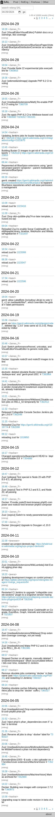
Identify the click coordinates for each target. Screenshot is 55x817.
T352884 (21, 777)
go (24, 12)
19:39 (4, 771)
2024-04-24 (10, 127)
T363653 (13, 70)
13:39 (4, 796)
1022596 (21, 281)
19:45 (4, 756)
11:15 (4, 421)
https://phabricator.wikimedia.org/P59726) (27, 676)
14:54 (4, 132)
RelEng (24, 2)
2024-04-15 (10, 447)
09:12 (4, 434)
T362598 (15, 427)
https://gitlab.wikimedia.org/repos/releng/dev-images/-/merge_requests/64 (27, 581)
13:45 (4, 147)
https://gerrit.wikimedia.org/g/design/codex (27, 324)
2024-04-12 (10, 468)
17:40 (4, 522)
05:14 (4, 589)
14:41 (4, 381)
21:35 (4, 731)
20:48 (4, 343)
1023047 (21, 262)
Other (46, 2)
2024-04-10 (10, 556)
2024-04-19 (10, 315)
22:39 (4, 540)
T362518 (9, 138)
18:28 (4, 29)
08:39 (4, 177)
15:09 (4, 203)
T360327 (36, 678)
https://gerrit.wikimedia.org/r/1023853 (27, 154)
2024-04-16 (10, 338)
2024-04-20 (10, 291)
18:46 (4, 486)
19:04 (4, 65)
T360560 (11, 117)
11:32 (4, 409)
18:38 (4, 78)
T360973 (9, 789)
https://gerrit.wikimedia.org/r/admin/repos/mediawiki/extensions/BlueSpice (27, 181)
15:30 (4, 368)
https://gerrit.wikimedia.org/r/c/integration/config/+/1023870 (27, 139)
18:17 (4, 499)
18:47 (4, 474)
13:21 (4, 396)
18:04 (4, 297)
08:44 (4, 162)
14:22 (4, 784)
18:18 (4, 111)
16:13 (4, 42)
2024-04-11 (10, 535)
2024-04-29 (10, 24)
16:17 (4, 453)
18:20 (4, 574)
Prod (15, 2)
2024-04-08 (10, 624)
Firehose (35, 2)
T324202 (21, 117)
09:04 (4, 226)
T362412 (44, 402)
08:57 (4, 655)
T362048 (17, 414)
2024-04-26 (10, 93)
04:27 (4, 606)
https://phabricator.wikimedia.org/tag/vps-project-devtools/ (27, 545)
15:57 (4, 356)
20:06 (4, 744)
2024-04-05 (10, 700)
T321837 (23, 233)
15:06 (4, 320)
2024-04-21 (10, 273)
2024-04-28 (10, 60)
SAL (5, 1)
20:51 (4, 562)
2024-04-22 (10, 244)
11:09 (4, 213)
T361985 (25, 648)
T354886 (27, 458)
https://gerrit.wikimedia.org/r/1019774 (27, 426)
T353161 (30, 117)
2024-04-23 (10, 197)
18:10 (4, 512)
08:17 (4, 670)
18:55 (4, 99)
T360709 (23, 104)
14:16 (4, 642)
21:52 (4, 718)
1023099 (21, 252)
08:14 (4, 685)
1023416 (21, 206)
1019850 (24, 437)
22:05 (4, 706)
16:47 (4, 630)
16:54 (4, 249)
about (49, 814)
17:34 (4, 278)
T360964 (46, 374)
